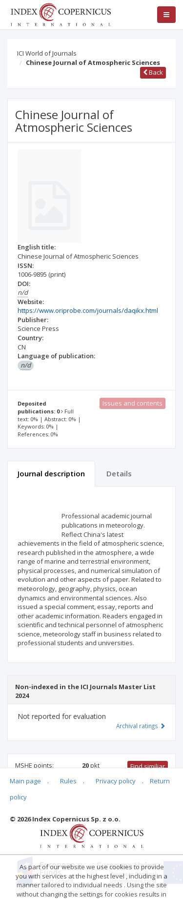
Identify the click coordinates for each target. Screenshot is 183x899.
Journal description (51, 473)
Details (119, 473)
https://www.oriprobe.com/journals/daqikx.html (88, 310)
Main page (25, 780)
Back (153, 72)
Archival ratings (140, 726)
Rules (68, 780)
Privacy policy (116, 780)
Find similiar (147, 766)
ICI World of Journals (47, 53)
